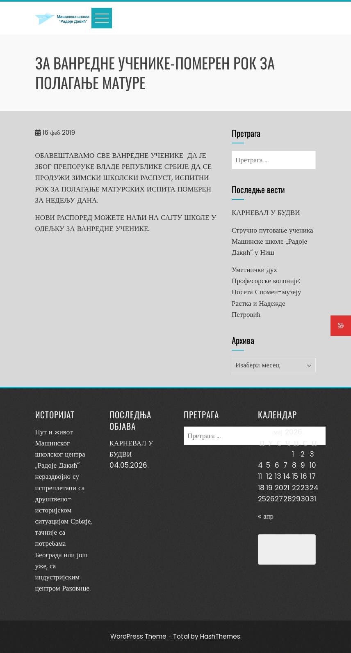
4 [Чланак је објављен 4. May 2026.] (260, 465)
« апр (266, 516)
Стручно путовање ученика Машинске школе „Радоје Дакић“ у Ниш (272, 241)
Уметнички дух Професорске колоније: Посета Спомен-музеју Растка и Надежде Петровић (266, 292)
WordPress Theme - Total (149, 636)
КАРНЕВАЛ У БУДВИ (266, 212)
